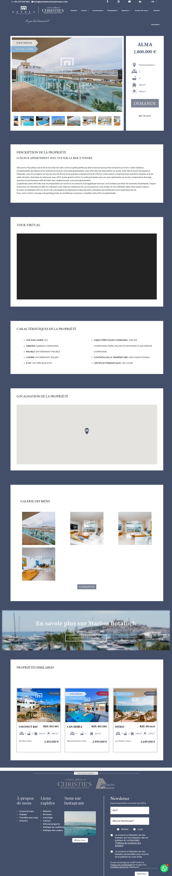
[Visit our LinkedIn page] (140, 1)
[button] (80, 840)
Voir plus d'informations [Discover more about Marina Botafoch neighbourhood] (86, 638)
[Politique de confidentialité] (55, 827)
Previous (14, 74)
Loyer (140, 829)
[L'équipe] (22, 814)
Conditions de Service (119, 867)
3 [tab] (38, 718)
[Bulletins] (46, 811)
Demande (145, 103)
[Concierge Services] (47, 817)
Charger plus (87, 586)
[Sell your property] (50, 823)
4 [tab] (42, 718)
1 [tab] (30, 718)
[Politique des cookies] (52, 830)
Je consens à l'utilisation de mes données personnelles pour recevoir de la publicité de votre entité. (132, 854)
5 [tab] (46, 718)
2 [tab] (34, 718)
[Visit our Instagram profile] (119, 1)
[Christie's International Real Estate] (22, 820)
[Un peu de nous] (25, 811)
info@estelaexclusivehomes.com (51, 2)
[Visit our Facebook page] (107, 1)
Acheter (125, 829)
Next (120, 74)
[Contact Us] (46, 820)
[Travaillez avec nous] (27, 817)
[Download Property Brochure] (46, 814)
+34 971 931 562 (22, 2)
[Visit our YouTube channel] (129, 1)
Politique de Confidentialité (121, 865)
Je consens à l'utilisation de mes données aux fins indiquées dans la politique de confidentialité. (131, 840)
